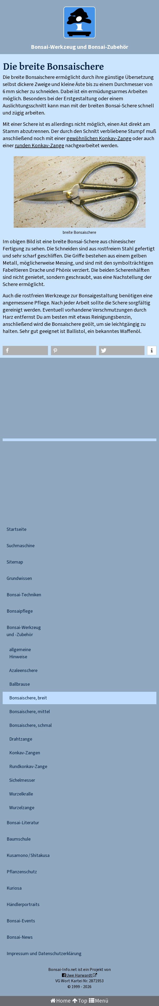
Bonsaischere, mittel (29, 711)
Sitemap (15, 562)
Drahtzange (20, 739)
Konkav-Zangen (24, 753)
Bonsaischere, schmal (30, 725)
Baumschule (19, 839)
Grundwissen (19, 578)
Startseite (16, 529)
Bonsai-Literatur (23, 822)
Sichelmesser (22, 780)
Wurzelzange (21, 807)
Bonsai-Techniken (24, 595)
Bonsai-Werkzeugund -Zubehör (24, 631)
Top (79, 1001)
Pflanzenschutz (22, 872)
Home (60, 1001)
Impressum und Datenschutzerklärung (44, 953)
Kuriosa (14, 888)
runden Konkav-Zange (39, 145)
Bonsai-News (20, 937)
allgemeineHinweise (20, 653)
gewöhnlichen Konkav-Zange (98, 138)
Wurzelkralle (21, 794)
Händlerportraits (23, 904)
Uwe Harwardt (79, 975)
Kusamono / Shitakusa (28, 855)
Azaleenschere (23, 670)
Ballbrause (19, 684)
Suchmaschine (21, 545)
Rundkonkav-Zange (28, 766)
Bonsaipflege (20, 611)
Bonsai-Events (21, 921)
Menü (98, 1001)
